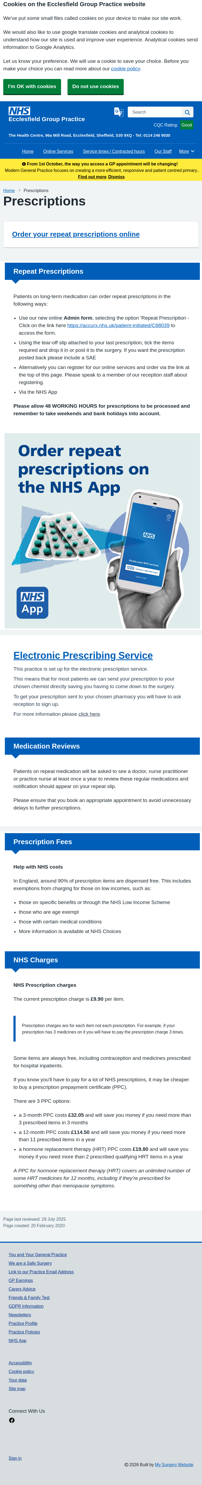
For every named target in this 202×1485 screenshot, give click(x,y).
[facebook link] (12, 1421)
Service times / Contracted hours (114, 151)
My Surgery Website (174, 1464)
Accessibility (20, 1363)
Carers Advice (22, 1289)
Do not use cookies (95, 86)
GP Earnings (21, 1280)
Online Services (58, 151)
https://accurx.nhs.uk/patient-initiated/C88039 (118, 325)
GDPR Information (26, 1306)
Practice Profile (23, 1323)
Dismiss (116, 177)
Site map (17, 1388)
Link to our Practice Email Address (41, 1272)
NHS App (17, 1340)
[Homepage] (60, 114)
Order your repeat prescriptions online (76, 234)
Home (28, 151)
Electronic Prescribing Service (83, 655)
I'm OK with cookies (32, 86)
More (187, 151)
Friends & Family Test (29, 1297)
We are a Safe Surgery (30, 1263)
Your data (18, 1380)
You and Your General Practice (38, 1254)
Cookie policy (21, 1371)
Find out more (92, 177)
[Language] (118, 112)
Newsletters (20, 1315)
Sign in (15, 1458)
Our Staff (163, 151)
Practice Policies (24, 1332)
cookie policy (125, 68)
